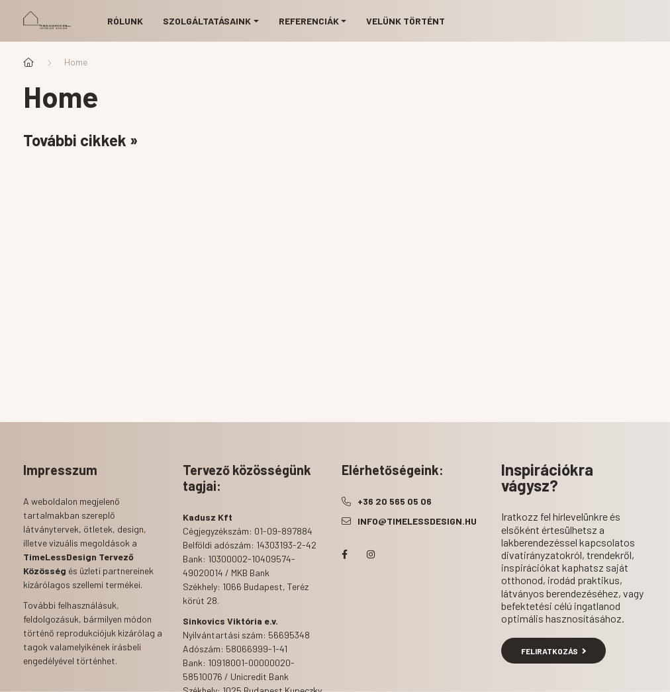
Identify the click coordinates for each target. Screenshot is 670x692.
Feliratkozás (554, 651)
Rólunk (125, 20)
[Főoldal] (28, 62)
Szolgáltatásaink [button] (207, 20)
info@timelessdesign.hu (417, 521)
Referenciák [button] (309, 20)
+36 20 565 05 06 (395, 501)
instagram (371, 554)
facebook (344, 554)
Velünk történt (405, 20)
